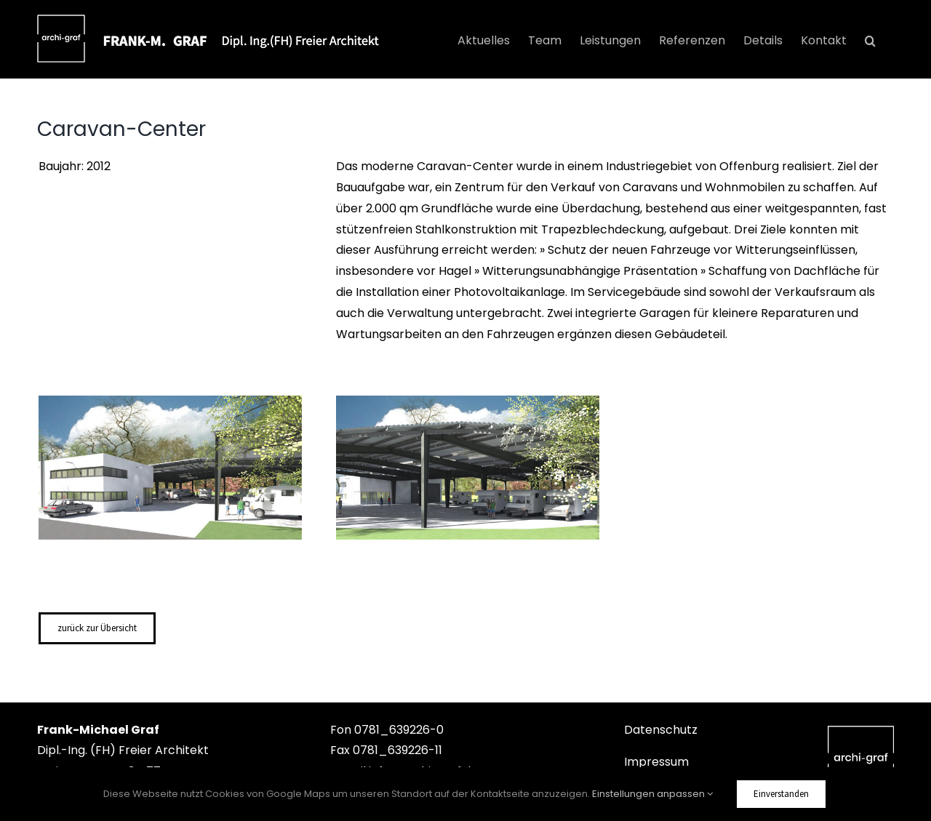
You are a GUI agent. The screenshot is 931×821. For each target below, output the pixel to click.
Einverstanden (781, 794)
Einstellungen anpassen (652, 794)
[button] (870, 40)
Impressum (656, 761)
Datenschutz (661, 729)
